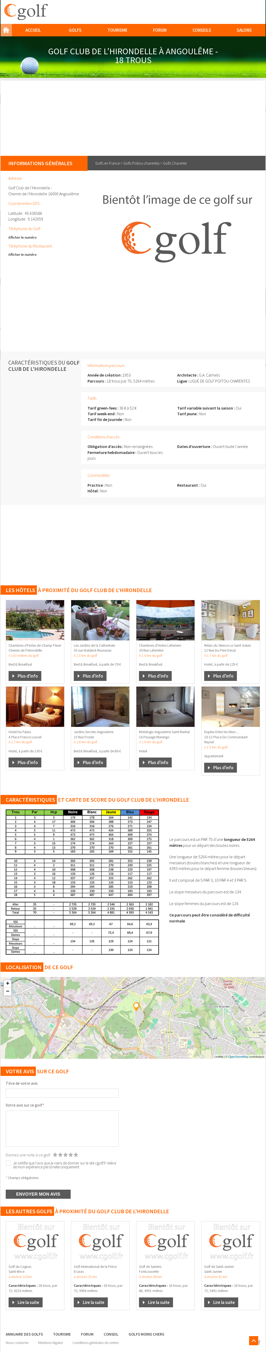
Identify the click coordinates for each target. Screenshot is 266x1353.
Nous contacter (17, 1342)
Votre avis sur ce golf (25, 1105)
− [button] (7, 992)
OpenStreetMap (238, 1056)
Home (6, 30)
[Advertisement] (133, 117)
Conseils (201, 30)
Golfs (75, 30)
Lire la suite (28, 1302)
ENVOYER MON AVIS (38, 1194)
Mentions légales (50, 1342)
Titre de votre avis (22, 1083)
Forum (160, 30)
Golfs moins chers (146, 1334)
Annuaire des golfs (24, 1334)
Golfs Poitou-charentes (141, 163)
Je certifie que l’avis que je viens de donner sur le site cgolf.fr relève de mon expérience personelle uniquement (64, 1165)
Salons (244, 30)
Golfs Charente (175, 163)
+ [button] (7, 984)
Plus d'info (28, 676)
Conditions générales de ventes (95, 1342)
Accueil (33, 30)
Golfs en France (107, 163)
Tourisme (118, 30)
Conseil (111, 1334)
